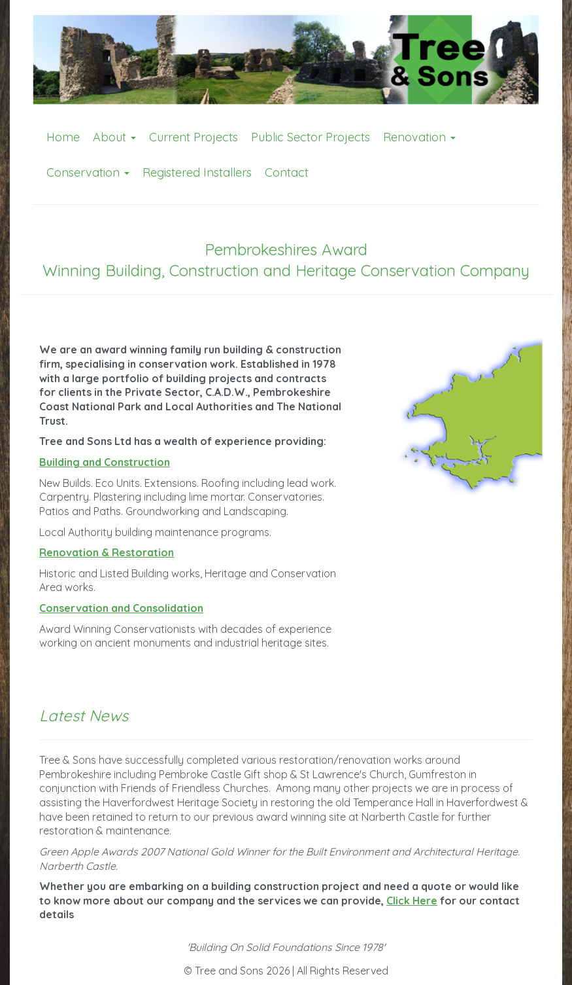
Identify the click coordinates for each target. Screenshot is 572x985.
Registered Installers (197, 172)
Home (63, 137)
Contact (287, 172)
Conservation (87, 172)
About (114, 137)
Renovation (419, 137)
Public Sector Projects (310, 137)
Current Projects (193, 137)
